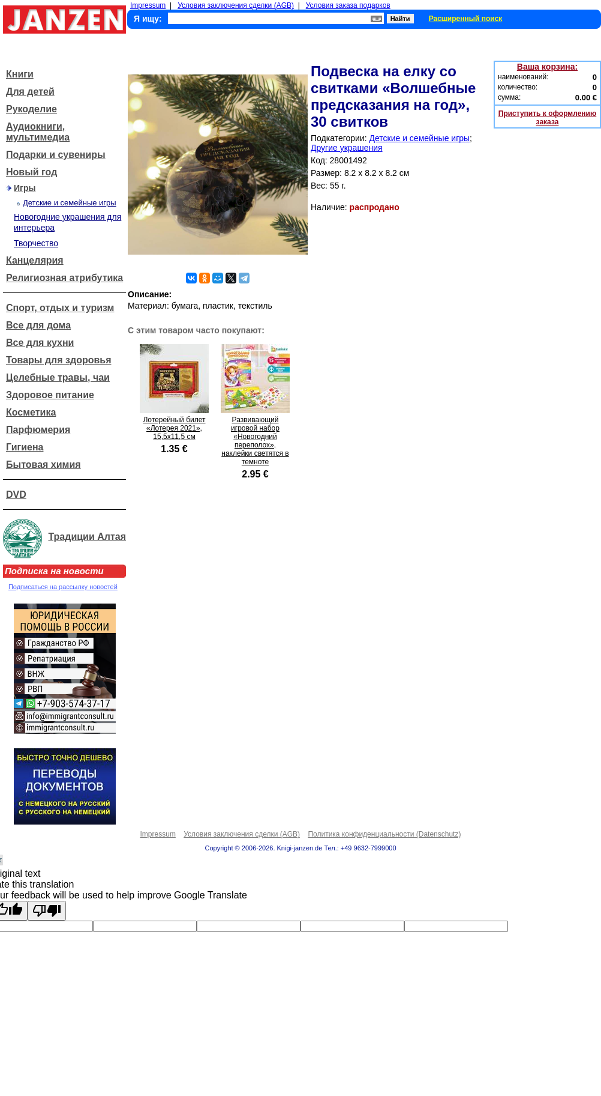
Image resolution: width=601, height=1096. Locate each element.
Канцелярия (35, 260)
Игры (24, 188)
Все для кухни (40, 343)
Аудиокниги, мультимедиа (38, 131)
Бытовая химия (43, 464)
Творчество (36, 243)
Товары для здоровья (58, 360)
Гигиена (24, 447)
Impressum (148, 5)
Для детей (30, 91)
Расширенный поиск (466, 18)
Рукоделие (31, 109)
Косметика (31, 412)
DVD (16, 494)
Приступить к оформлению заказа (547, 117)
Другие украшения (347, 148)
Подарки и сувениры (56, 155)
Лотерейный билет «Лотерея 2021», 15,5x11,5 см (174, 428)
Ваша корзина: (547, 66)
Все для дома (38, 325)
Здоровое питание (50, 395)
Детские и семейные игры (69, 202)
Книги (20, 74)
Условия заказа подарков (348, 5)
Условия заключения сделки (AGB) (236, 5)
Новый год (31, 172)
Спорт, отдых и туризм (60, 308)
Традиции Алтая (87, 536)
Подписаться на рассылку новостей (63, 586)
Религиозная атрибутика (64, 278)
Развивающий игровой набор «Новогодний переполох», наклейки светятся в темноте (255, 441)
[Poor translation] (47, 911)
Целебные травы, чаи (58, 377)
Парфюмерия (38, 430)
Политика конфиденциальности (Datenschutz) (384, 834)
